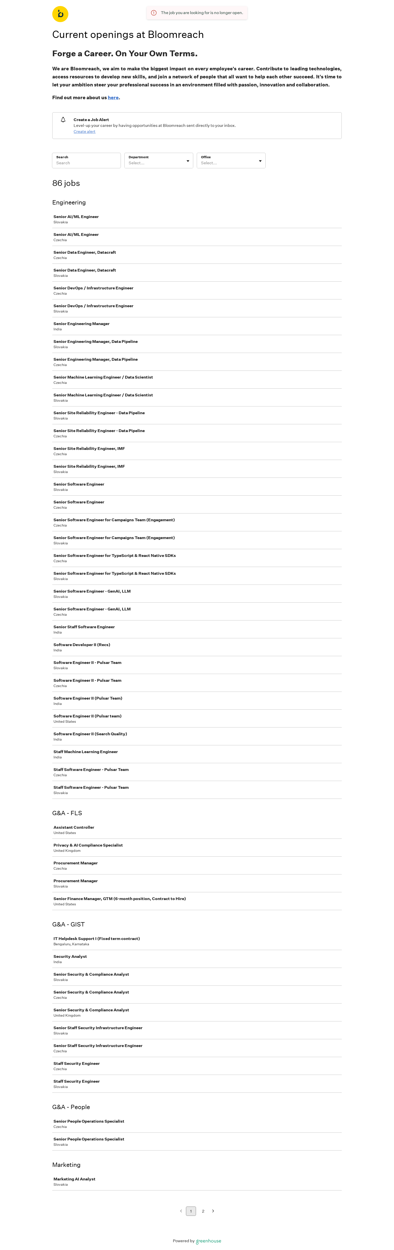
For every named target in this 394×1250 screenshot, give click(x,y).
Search (62, 157)
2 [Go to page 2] (203, 1211)
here (113, 97)
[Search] (86, 164)
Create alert (84, 131)
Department (139, 157)
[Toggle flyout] (188, 161)
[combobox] (201, 163)
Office (206, 157)
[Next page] (213, 1211)
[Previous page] (181, 1211)
